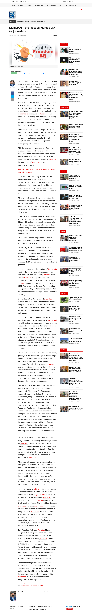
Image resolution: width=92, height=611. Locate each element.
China (63, 231)
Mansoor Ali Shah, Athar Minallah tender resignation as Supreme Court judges (76, 138)
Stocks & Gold (51, 5)
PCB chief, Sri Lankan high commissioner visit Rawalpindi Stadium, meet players (76, 115)
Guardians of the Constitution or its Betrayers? (31, 21)
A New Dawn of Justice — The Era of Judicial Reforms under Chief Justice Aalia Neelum (75, 220)
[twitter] (77, 1)
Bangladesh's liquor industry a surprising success (75, 330)
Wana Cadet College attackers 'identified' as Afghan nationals (75, 249)
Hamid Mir (12, 88)
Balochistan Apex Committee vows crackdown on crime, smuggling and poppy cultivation (76, 357)
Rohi (29, 1)
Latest (14, 5)
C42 (21, 1)
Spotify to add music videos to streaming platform (75, 49)
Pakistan (21, 5)
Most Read (64, 107)
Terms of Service (42, 606)
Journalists (52, 269)
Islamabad (52, 320)
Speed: (20, 73)
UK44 (24, 1)
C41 (17, 1)
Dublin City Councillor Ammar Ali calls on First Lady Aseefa (76, 126)
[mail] (12, 99)
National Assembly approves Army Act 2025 (75, 161)
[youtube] (80, 1)
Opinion (55, 35)
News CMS (76, 606)
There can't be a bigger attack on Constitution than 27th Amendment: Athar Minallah (76, 382)
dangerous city (40, 506)
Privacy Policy (32, 606)
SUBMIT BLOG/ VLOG (68, 1)
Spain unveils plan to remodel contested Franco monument (75, 340)
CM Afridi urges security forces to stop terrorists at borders (76, 408)
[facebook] (75, 1)
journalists (24, 114)
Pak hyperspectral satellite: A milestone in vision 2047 (75, 197)
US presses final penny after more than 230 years (74, 308)
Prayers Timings (71, 5)
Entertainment (40, 5)
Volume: (35, 73)
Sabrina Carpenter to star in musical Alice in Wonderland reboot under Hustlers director (76, 96)
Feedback (51, 606)
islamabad (27, 585)
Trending (64, 44)
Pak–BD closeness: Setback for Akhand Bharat (75, 186)
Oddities (63, 293)
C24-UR (13, 1)
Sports (61, 5)
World (29, 5)
